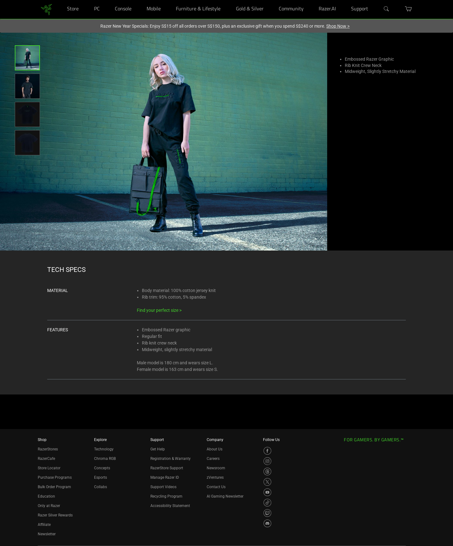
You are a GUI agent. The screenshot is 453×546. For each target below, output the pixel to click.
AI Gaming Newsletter (225, 496)
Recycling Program (166, 496)
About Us (214, 449)
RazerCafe (46, 458)
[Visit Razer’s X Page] (267, 481)
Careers (213, 458)
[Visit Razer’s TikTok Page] (267, 502)
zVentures (215, 477)
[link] (46, 9)
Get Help (157, 449)
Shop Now (338, 26)
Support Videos (163, 487)
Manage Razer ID (164, 477)
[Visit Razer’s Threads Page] (267, 471)
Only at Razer (49, 506)
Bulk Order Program (54, 487)
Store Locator (49, 468)
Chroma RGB (105, 458)
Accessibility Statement (170, 506)
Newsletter (47, 534)
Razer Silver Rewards (55, 515)
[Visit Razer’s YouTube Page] (267, 492)
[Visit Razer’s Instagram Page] (267, 461)
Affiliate (44, 524)
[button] (27, 57)
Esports (100, 477)
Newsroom (216, 468)
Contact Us (216, 487)
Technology (104, 449)
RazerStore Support (166, 468)
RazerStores (48, 449)
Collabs (100, 487)
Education (46, 496)
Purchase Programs (55, 477)
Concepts (102, 468)
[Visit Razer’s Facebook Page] (267, 450)
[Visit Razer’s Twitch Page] (267, 513)
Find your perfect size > (159, 310)
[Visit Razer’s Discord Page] (267, 523)
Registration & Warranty (170, 458)
